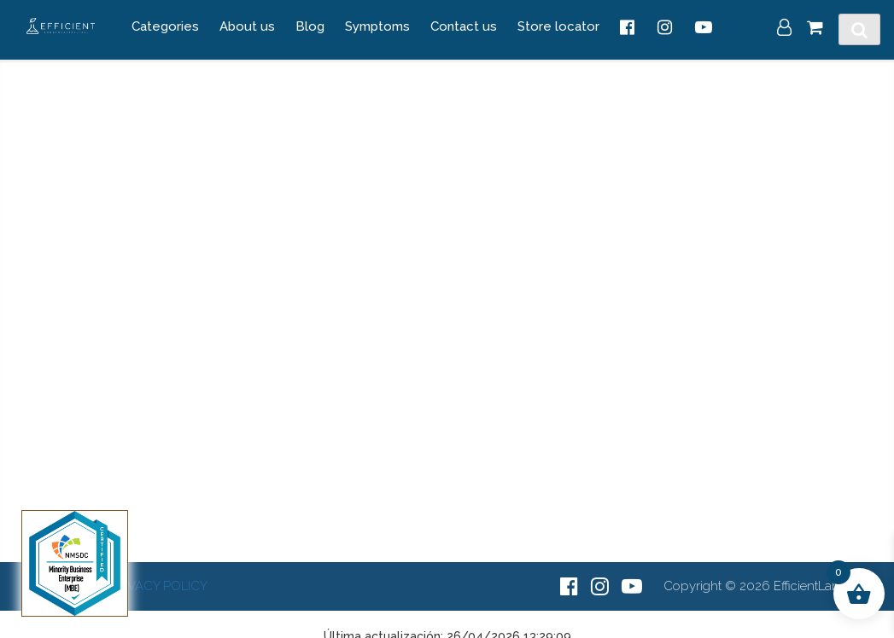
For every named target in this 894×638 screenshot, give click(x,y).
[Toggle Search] (859, 30)
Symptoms (377, 26)
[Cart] (815, 29)
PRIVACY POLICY (157, 586)
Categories (165, 26)
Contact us (463, 26)
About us (247, 26)
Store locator (558, 26)
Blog (309, 26)
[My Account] (784, 29)
